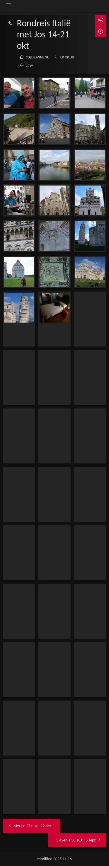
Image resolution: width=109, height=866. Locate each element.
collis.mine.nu (37, 57)
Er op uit (67, 57)
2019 (29, 66)
